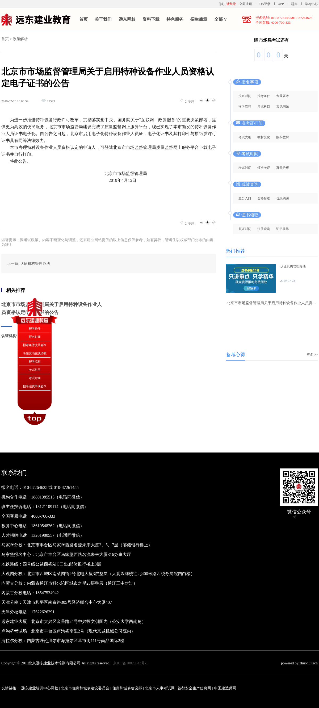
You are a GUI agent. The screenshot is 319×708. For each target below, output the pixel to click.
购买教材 (282, 137)
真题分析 (282, 168)
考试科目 (263, 106)
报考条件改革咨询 (34, 345)
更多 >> (312, 355)
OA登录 (265, 4)
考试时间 (244, 168)
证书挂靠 (282, 229)
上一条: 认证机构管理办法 (28, 264)
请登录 (231, 4)
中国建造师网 (225, 688)
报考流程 (244, 106)
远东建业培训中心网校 (40, 688)
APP (281, 4)
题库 (294, 4)
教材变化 (263, 137)
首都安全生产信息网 (194, 688)
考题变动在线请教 (34, 353)
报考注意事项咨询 (34, 386)
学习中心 (311, 4)
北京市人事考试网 (160, 688)
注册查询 (263, 229)
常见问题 (282, 106)
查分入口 (244, 198)
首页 (83, 19)
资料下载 (151, 19)
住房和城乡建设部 (127, 688)
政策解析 (20, 39)
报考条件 (263, 96)
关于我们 (103, 19)
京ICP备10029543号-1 (130, 663)
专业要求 (282, 96)
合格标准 (263, 198)
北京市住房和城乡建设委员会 (85, 688)
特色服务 (174, 19)
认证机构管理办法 (293, 266)
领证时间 (244, 229)
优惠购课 (282, 198)
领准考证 (263, 168)
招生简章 (198, 19)
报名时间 (244, 96)
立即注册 (245, 4)
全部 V (220, 19)
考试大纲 (244, 137)
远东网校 (127, 19)
